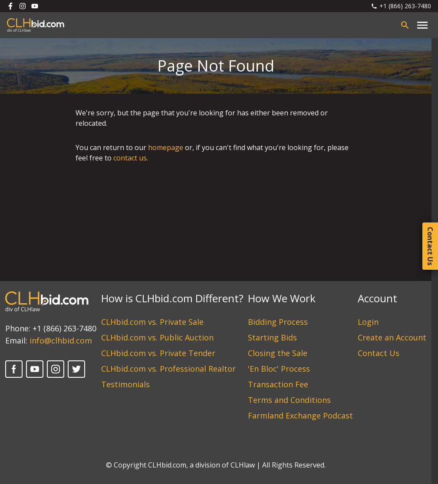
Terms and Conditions (289, 400)
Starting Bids (272, 337)
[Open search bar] (405, 25)
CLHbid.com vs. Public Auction (157, 337)
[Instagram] (55, 369)
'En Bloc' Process (279, 368)
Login (368, 322)
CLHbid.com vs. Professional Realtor (168, 368)
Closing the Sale (277, 353)
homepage (165, 147)
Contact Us (378, 353)
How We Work (282, 298)
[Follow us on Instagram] (22, 6)
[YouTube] (34, 369)
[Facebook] (14, 369)
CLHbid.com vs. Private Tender (158, 353)
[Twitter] (76, 369)
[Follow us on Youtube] (34, 6)
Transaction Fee (278, 384)
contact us (130, 158)
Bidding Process (278, 322)
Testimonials (125, 384)
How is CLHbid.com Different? (172, 298)
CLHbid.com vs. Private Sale (152, 322)
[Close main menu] (422, 25)
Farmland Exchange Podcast (300, 415)
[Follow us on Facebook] (10, 6)
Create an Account (392, 337)
